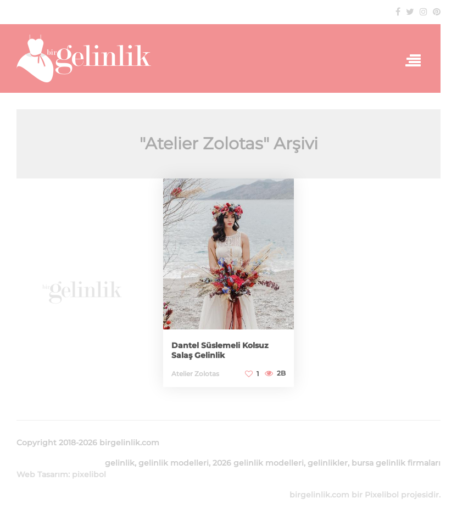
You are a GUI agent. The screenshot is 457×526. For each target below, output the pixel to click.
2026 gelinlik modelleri (258, 463)
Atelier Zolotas (195, 374)
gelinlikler (328, 463)
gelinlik (120, 463)
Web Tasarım (42, 474)
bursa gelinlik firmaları (396, 463)
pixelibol (89, 474)
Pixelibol (382, 495)
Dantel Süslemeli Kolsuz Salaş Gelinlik (220, 350)
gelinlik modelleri (173, 463)
